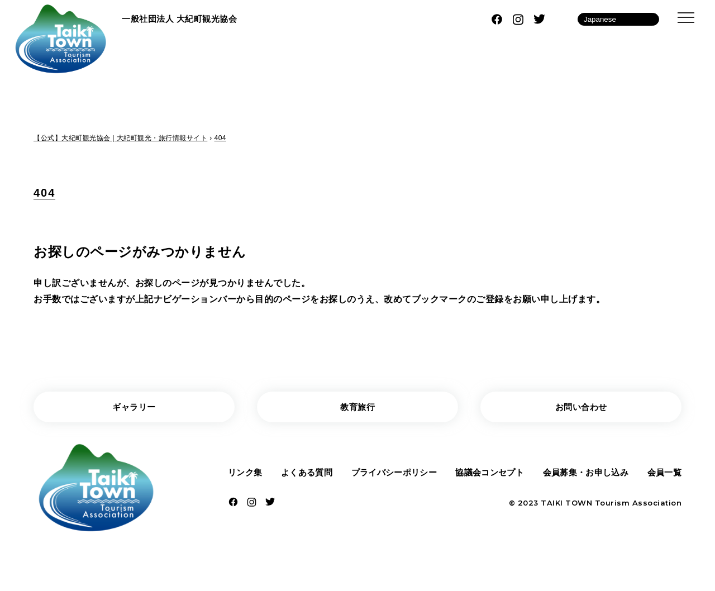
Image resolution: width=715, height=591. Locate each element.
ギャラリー (134, 407)
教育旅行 (357, 407)
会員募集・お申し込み (585, 474)
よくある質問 (305, 474)
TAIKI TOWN (566, 505)
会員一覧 (663, 474)
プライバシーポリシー (393, 474)
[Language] (618, 19)
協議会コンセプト (489, 474)
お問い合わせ (581, 407)
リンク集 (246, 474)
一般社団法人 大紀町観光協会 (183, 18)
